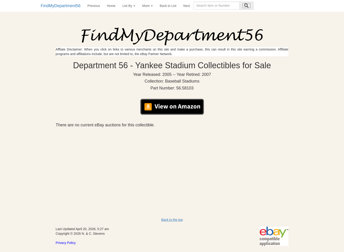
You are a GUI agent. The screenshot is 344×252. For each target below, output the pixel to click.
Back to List (168, 6)
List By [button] (128, 6)
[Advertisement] (172, 162)
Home (111, 6)
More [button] (147, 6)
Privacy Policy (66, 243)
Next (186, 6)
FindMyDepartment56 (61, 5)
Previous (94, 6)
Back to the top (172, 220)
